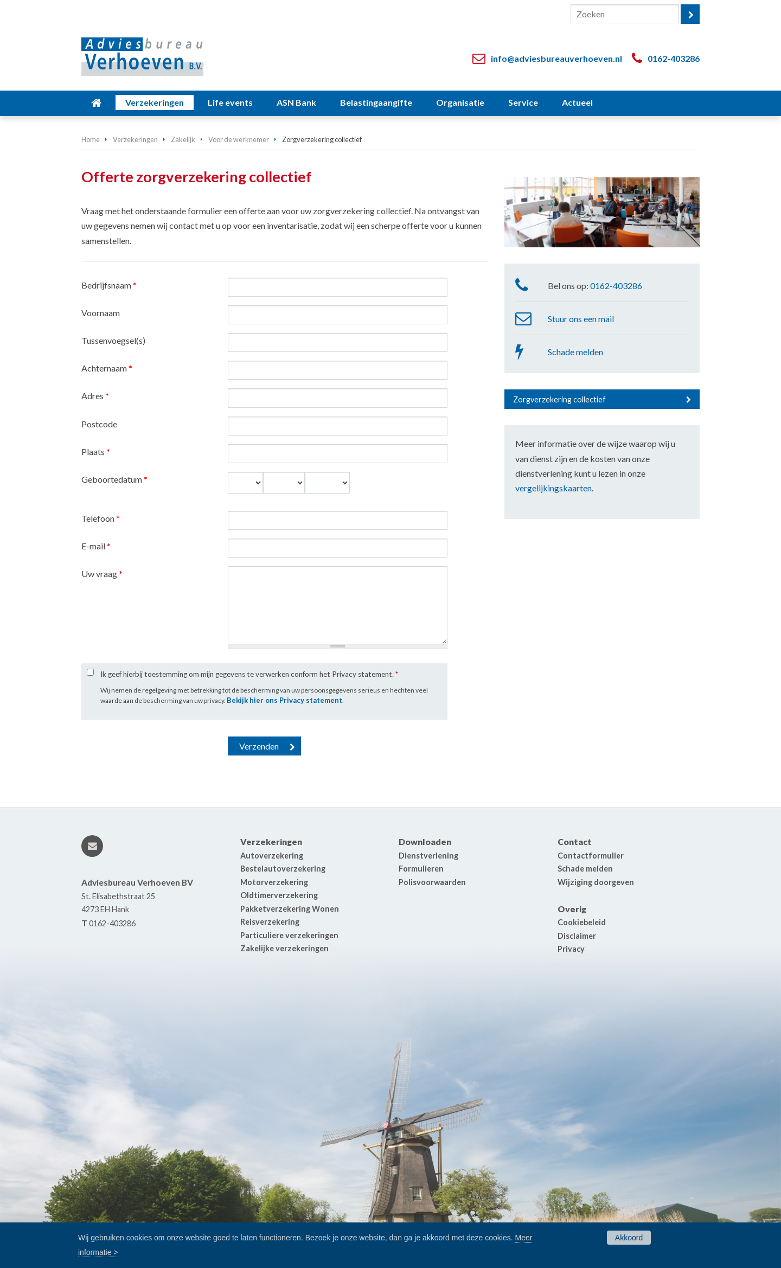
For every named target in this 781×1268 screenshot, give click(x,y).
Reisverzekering (269, 921)
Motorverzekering (274, 882)
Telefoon (100, 518)
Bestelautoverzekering (282, 868)
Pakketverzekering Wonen (289, 908)
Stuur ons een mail (581, 318)
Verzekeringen (135, 139)
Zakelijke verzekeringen (284, 948)
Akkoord (629, 1237)
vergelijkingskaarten (553, 488)
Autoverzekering (271, 855)
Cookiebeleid (582, 922)
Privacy (571, 948)
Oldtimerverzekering (279, 895)
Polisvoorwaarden (432, 882)
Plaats (95, 451)
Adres (95, 395)
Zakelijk (183, 139)
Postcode (99, 424)
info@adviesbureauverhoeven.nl (556, 58)
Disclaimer (577, 935)
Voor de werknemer (238, 139)
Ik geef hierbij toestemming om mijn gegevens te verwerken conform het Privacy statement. (249, 674)
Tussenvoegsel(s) (113, 340)
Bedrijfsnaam (109, 285)
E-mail (96, 546)
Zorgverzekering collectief (559, 399)
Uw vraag (102, 573)
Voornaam (100, 313)
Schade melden (575, 352)
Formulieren (421, 868)
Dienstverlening (428, 855)
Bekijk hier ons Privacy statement (284, 700)
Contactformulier (591, 855)
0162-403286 (674, 58)
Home (90, 139)
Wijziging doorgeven (596, 882)
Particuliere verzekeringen (289, 935)
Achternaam (106, 368)
